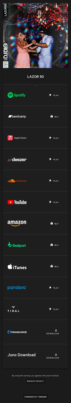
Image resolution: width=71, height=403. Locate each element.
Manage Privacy (35, 381)
